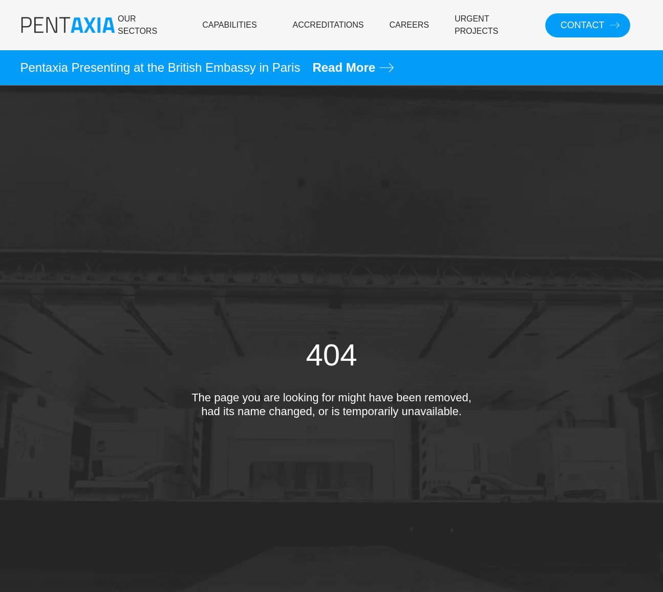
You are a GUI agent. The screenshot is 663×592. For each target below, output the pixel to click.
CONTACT (583, 25)
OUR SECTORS (137, 24)
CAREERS (409, 25)
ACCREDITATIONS (328, 25)
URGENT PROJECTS (476, 24)
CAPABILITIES (229, 25)
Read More (353, 67)
